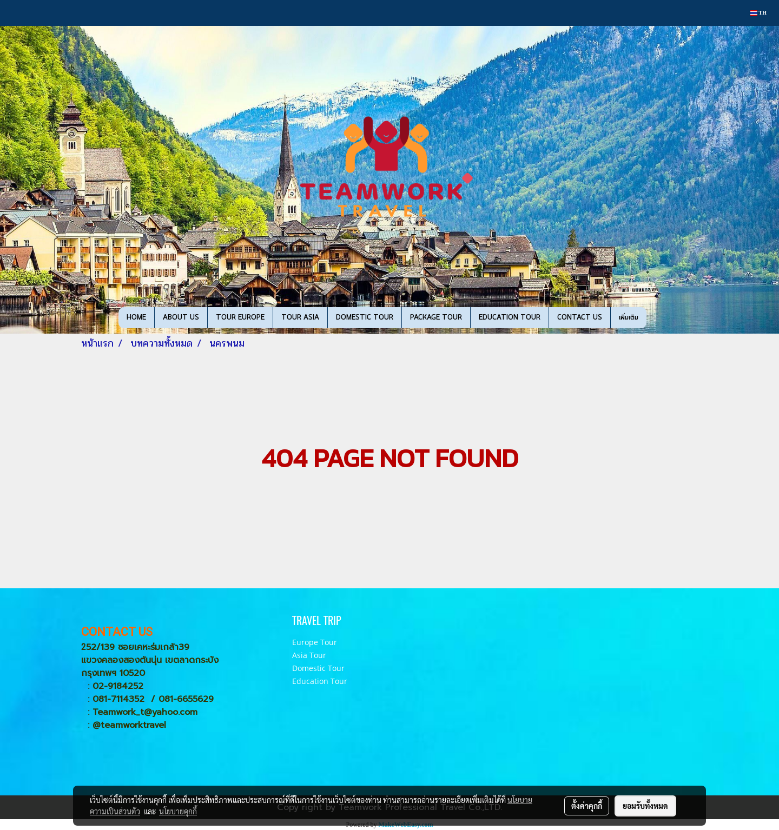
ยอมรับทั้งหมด (645, 806)
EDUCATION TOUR (509, 318)
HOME (136, 318)
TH (758, 13)
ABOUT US (181, 318)
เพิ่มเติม (628, 318)
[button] (656, 318)
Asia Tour (309, 655)
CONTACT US (579, 318)
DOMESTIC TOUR (364, 318)
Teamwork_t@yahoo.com (145, 712)
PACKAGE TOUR (436, 318)
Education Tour (319, 681)
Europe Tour (314, 642)
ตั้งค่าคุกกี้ (586, 806)
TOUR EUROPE (240, 318)
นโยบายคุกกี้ (178, 811)
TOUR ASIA (300, 318)
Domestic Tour (318, 668)
